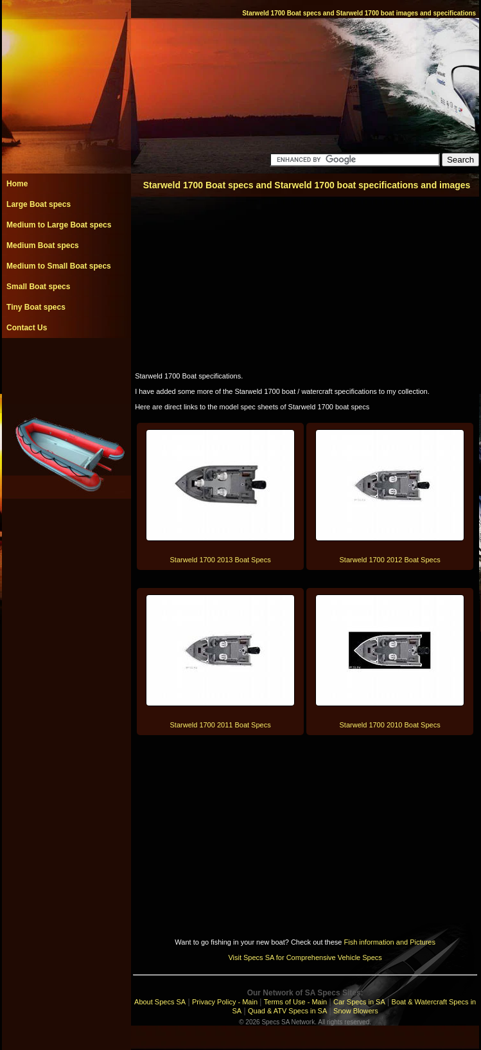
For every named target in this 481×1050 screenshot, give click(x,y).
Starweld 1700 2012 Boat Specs (390, 560)
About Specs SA (160, 1002)
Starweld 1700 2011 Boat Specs (220, 725)
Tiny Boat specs (36, 307)
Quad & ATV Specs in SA (287, 1011)
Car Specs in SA (359, 1002)
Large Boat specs (38, 204)
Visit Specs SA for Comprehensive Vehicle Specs (304, 957)
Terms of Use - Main (295, 1002)
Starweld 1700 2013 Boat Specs (220, 560)
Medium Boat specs (42, 245)
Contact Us (26, 327)
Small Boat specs (38, 286)
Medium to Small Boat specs (58, 266)
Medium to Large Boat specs (58, 224)
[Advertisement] (66, 367)
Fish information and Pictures (389, 942)
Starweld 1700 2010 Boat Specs (390, 725)
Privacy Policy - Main (225, 1002)
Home (17, 183)
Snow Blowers (355, 1011)
